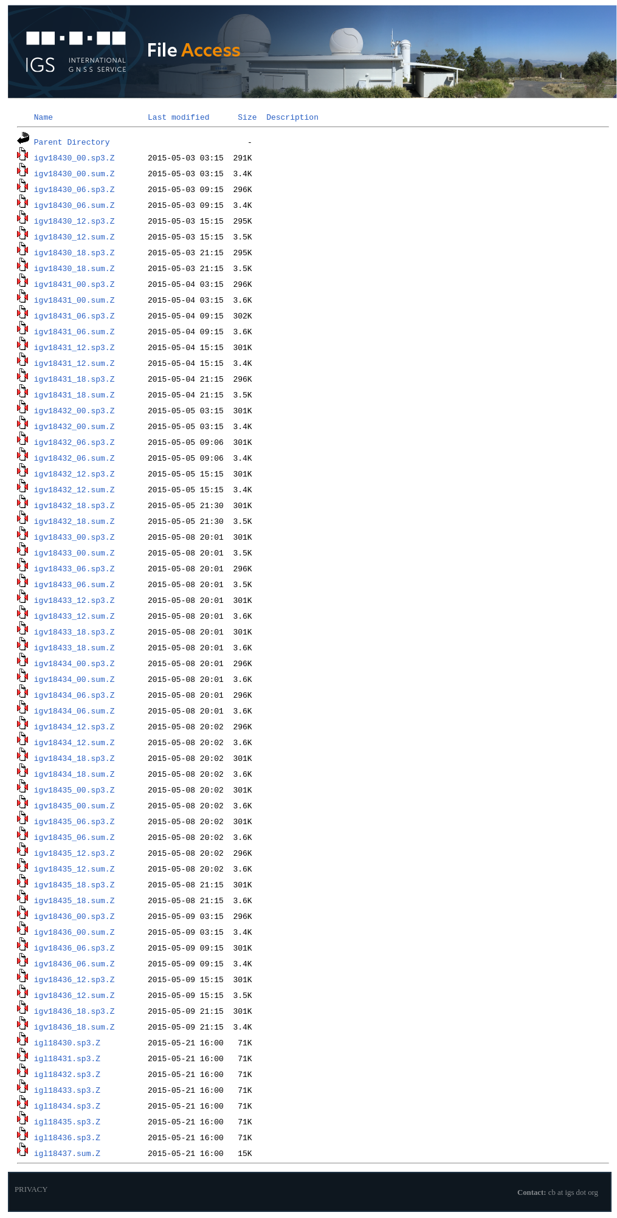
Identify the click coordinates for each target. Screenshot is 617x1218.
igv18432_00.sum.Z (74, 426)
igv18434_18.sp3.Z (74, 757)
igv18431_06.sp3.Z (74, 315)
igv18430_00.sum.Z (74, 173)
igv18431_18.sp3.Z (74, 378)
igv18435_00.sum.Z (74, 805)
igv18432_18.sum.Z (74, 520)
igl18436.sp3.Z (67, 1137)
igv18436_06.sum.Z (74, 963)
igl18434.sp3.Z (67, 1105)
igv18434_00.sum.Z (74, 678)
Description (292, 116)
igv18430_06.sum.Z (74, 204)
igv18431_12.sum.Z (74, 362)
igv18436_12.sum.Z (74, 994)
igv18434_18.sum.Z (74, 773)
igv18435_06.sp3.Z (74, 821)
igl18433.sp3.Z (67, 1089)
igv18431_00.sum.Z (74, 299)
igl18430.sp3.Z (67, 1042)
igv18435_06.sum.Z (74, 836)
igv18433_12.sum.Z (74, 615)
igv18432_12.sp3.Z (74, 473)
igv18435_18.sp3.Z (74, 884)
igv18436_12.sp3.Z (74, 979)
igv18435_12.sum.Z (74, 868)
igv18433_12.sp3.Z (74, 599)
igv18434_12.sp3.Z (74, 726)
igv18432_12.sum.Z (74, 489)
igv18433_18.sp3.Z (74, 631)
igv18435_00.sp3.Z (74, 789)
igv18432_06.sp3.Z (74, 441)
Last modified (178, 116)
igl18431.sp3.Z (67, 1058)
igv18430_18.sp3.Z (74, 252)
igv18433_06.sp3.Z (74, 568)
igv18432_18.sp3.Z (74, 505)
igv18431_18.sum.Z (74, 394)
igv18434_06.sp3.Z (74, 694)
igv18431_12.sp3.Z (74, 347)
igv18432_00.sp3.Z (74, 410)
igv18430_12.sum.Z (74, 236)
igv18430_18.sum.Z (74, 268)
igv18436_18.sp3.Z (74, 1010)
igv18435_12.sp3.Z (74, 852)
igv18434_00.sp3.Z (74, 663)
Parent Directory (72, 141)
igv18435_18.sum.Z (74, 900)
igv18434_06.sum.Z (74, 710)
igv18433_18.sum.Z (74, 647)
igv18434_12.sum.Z (74, 742)
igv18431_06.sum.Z (74, 331)
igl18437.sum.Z (67, 1152)
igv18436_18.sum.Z (74, 1026)
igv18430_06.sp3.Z (74, 189)
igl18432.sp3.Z (67, 1073)
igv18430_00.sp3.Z (74, 157)
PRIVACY (31, 1189)
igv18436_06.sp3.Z (74, 947)
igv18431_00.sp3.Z (74, 283)
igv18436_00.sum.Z (74, 931)
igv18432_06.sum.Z (74, 457)
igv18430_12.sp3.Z (74, 220)
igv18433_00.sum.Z (74, 552)
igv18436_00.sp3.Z (74, 915)
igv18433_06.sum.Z (74, 584)
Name (43, 116)
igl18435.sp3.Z (67, 1121)
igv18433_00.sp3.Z (74, 536)
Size (247, 116)
